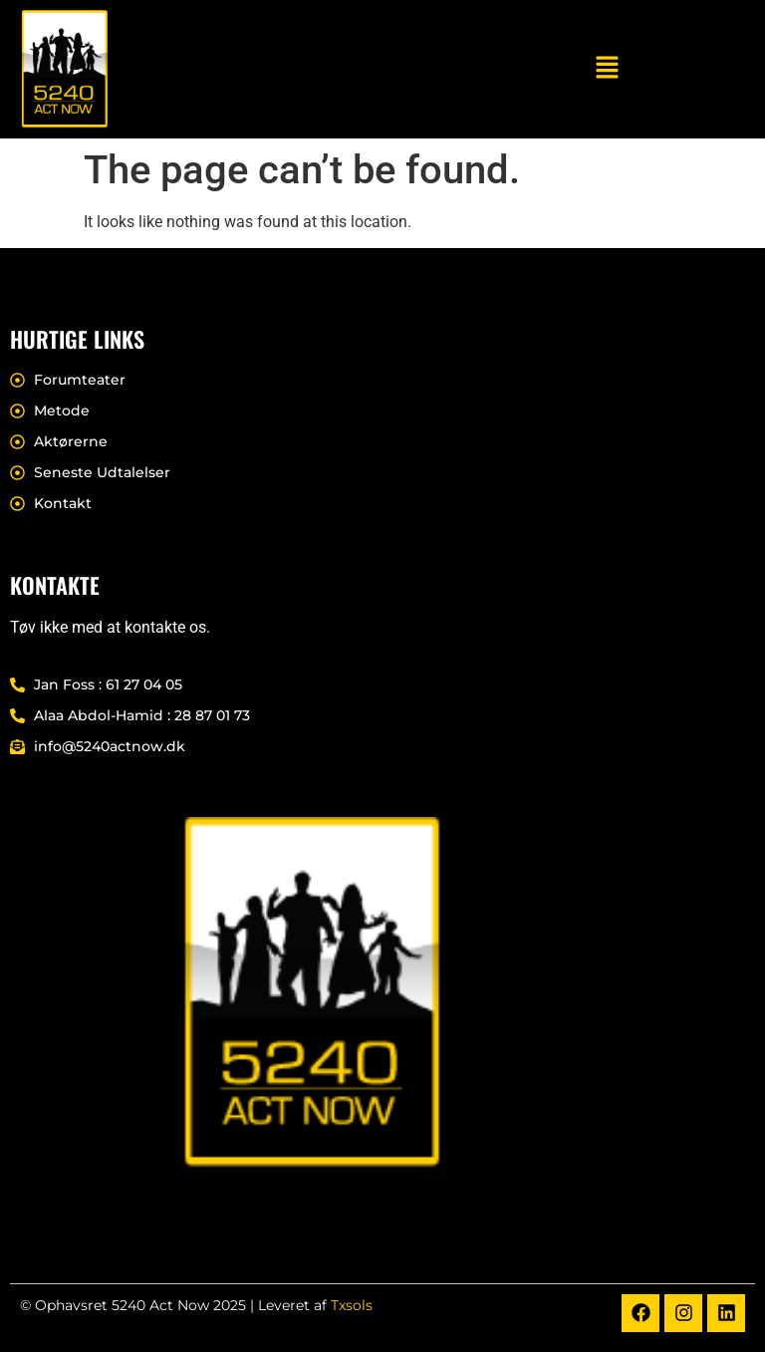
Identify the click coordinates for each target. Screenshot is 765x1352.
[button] (608, 69)
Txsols (352, 1305)
